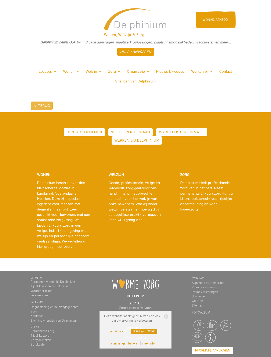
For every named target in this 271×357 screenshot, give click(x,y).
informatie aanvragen (212, 350)
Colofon (197, 301)
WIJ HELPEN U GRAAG (130, 132)
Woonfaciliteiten (42, 291)
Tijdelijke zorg (40, 335)
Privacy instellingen (205, 292)
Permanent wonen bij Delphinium (53, 281)
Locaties (47, 71)
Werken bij (201, 71)
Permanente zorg (42, 331)
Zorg (114, 71)
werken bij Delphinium (136, 140)
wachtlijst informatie (182, 132)
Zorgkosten (38, 344)
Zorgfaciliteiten (41, 340)
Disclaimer (199, 296)
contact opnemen (84, 132)
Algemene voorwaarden (208, 282)
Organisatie (138, 71)
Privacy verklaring (204, 287)
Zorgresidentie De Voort (135, 308)
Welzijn (93, 71)
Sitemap (197, 305)
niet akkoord (117, 331)
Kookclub (37, 316)
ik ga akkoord (144, 331)
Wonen (71, 71)
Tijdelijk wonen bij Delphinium (50, 286)
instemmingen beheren (124, 343)
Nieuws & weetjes (170, 71)
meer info (148, 343)
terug (41, 105)
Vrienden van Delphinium (135, 81)
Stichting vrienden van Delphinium (54, 320)
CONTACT (199, 278)
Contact (225, 71)
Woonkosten (39, 295)
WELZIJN (37, 302)
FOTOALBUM (201, 312)
